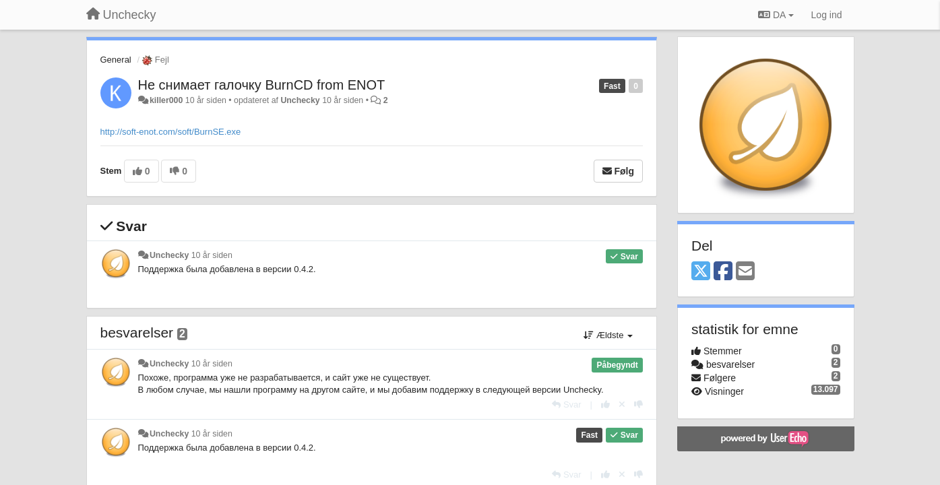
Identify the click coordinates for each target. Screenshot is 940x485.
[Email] (745, 272)
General (115, 60)
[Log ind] (827, 14)
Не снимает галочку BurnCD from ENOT (261, 84)
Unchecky (299, 100)
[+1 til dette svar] (605, 404)
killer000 (166, 100)
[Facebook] (723, 272)
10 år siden (211, 255)
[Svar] (566, 404)
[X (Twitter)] (700, 272)
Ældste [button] (608, 335)
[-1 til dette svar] (638, 404)
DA (775, 14)
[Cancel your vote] (622, 404)
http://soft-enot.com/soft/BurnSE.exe (170, 132)
